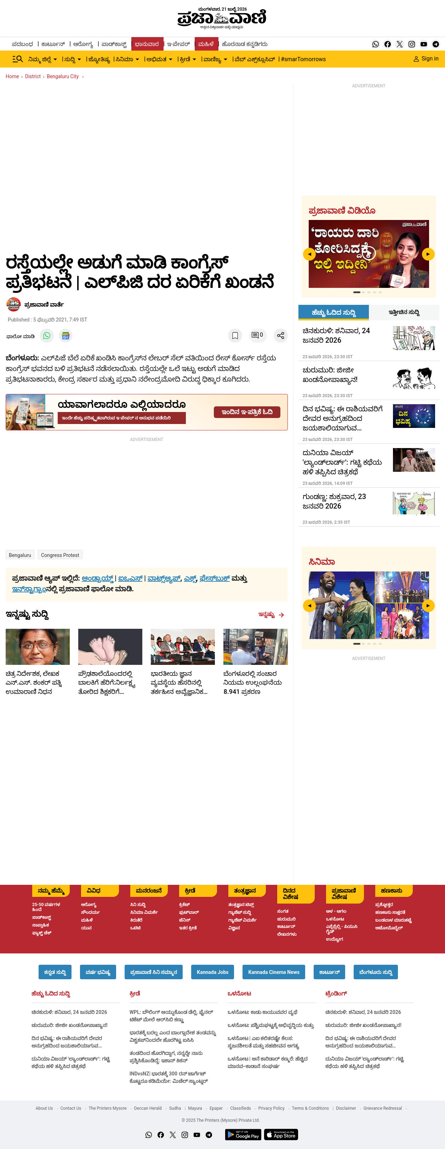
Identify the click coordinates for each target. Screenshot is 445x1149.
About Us (44, 1108)
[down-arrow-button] (55, 59)
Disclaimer (346, 1108)
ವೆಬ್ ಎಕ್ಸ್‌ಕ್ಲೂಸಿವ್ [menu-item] (255, 59)
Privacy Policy (271, 1108)
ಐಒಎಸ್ (130, 578)
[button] (55, 972)
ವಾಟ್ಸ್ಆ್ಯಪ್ (164, 578)
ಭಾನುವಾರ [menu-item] (147, 44)
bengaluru (20, 555)
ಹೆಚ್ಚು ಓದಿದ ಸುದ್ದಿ (51, 994)
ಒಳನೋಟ (239, 994)
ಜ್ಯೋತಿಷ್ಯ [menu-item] (99, 59)
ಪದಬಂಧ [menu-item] (22, 44)
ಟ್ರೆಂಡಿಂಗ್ (336, 994)
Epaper (216, 1108)
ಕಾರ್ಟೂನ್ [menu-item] (53, 44)
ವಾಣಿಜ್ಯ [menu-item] (212, 59)
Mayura (195, 1108)
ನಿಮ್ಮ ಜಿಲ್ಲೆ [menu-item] (39, 59)
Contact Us (71, 1108)
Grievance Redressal (383, 1108)
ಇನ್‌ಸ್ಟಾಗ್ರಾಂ (29, 589)
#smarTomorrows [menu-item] (303, 59)
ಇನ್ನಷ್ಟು (271, 614)
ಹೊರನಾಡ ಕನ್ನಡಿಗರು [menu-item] (245, 44)
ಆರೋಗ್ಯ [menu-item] (83, 44)
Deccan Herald (148, 1108)
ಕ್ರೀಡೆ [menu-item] (185, 59)
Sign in (426, 58)
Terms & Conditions (310, 1108)
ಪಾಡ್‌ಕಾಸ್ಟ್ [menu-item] (114, 44)
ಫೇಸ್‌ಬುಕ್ (215, 578)
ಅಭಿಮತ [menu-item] (156, 59)
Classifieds (240, 1108)
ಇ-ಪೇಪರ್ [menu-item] (178, 44)
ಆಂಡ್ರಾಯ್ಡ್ (98, 578)
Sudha (175, 1108)
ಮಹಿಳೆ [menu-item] (205, 44)
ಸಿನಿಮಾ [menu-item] (124, 59)
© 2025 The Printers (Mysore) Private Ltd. (221, 1120)
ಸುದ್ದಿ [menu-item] (69, 59)
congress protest (60, 555)
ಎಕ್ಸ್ (190, 578)
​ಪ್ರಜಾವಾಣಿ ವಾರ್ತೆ (44, 304)
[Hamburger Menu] (18, 59)
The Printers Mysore (107, 1108)
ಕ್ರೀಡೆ (135, 994)
